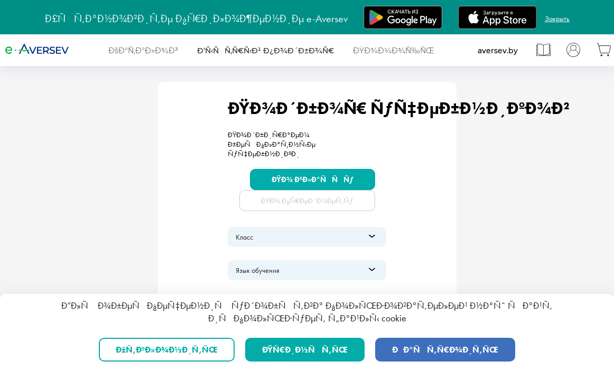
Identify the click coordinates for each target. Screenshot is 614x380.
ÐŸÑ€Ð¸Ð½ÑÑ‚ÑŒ (305, 349)
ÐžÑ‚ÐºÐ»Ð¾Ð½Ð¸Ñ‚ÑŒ (167, 349)
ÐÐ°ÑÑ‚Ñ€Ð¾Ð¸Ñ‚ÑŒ (445, 349)
